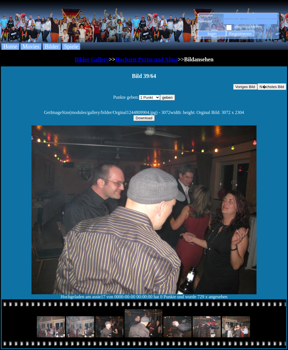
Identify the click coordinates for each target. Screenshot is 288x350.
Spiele (71, 46)
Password (205, 21)
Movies (30, 46)
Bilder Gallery (92, 59)
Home (10, 46)
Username (205, 15)
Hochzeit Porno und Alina (146, 59)
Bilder (52, 46)
